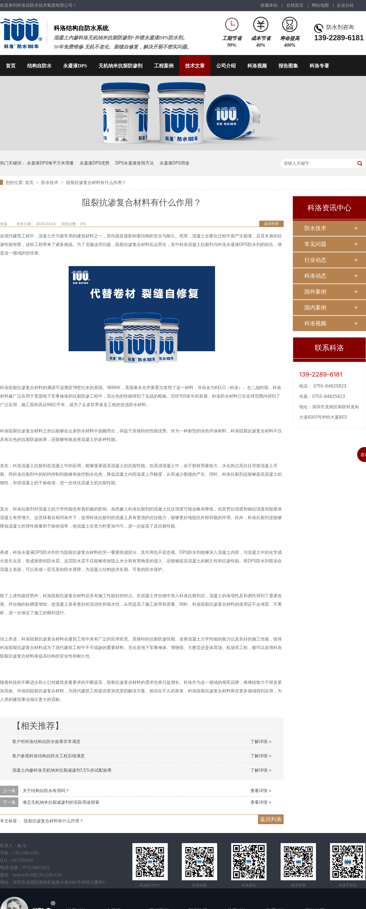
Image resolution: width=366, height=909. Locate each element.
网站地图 (320, 5)
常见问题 (315, 244)
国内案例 (315, 307)
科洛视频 (257, 65)
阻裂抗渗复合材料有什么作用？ (96, 182)
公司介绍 (226, 65)
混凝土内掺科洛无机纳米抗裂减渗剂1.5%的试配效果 (62, 770)
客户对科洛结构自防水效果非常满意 (46, 741)
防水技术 (50, 182)
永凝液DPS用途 (174, 162)
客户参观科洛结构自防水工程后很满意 (48, 755)
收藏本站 (269, 5)
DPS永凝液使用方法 (134, 162)
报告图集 (288, 65)
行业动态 (315, 260)
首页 (11, 65)
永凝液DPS (75, 65)
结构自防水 (39, 65)
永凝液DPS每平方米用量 (50, 162)
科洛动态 (315, 275)
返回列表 (271, 223)
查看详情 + (260, 790)
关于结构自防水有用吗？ (46, 790)
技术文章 (195, 65)
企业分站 (345, 5)
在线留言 (294, 5)
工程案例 (164, 65)
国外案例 (315, 291)
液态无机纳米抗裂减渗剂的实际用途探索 (61, 802)
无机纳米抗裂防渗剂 (120, 65)
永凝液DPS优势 (94, 162)
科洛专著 (319, 65)
